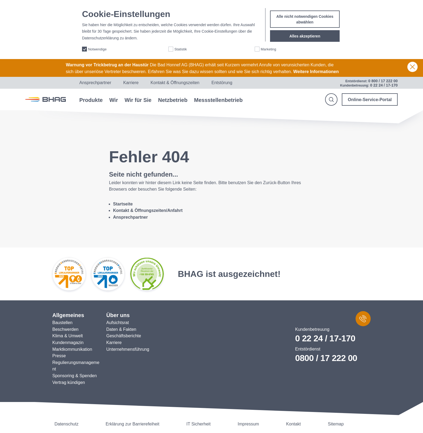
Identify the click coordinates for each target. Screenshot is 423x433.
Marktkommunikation (72, 349)
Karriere (131, 82)
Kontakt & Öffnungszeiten (175, 82)
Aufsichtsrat (117, 322)
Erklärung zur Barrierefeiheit (132, 424)
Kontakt (293, 424)
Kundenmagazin (68, 342)
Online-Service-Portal (370, 99)
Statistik (180, 47)
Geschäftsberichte (123, 336)
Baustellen (62, 322)
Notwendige (97, 47)
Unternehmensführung (127, 349)
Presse (59, 355)
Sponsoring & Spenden (74, 375)
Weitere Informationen (316, 71)
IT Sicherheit (198, 424)
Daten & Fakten (121, 329)
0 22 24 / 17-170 (325, 338)
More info (146, 36)
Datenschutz (66, 424)
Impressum (248, 424)
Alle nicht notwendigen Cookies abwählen (304, 17)
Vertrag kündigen (68, 382)
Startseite (123, 204)
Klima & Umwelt (67, 336)
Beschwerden (65, 329)
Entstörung (222, 82)
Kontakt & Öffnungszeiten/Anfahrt (148, 210)
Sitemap (336, 424)
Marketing (268, 47)
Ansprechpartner (95, 82)
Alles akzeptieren (304, 34)
